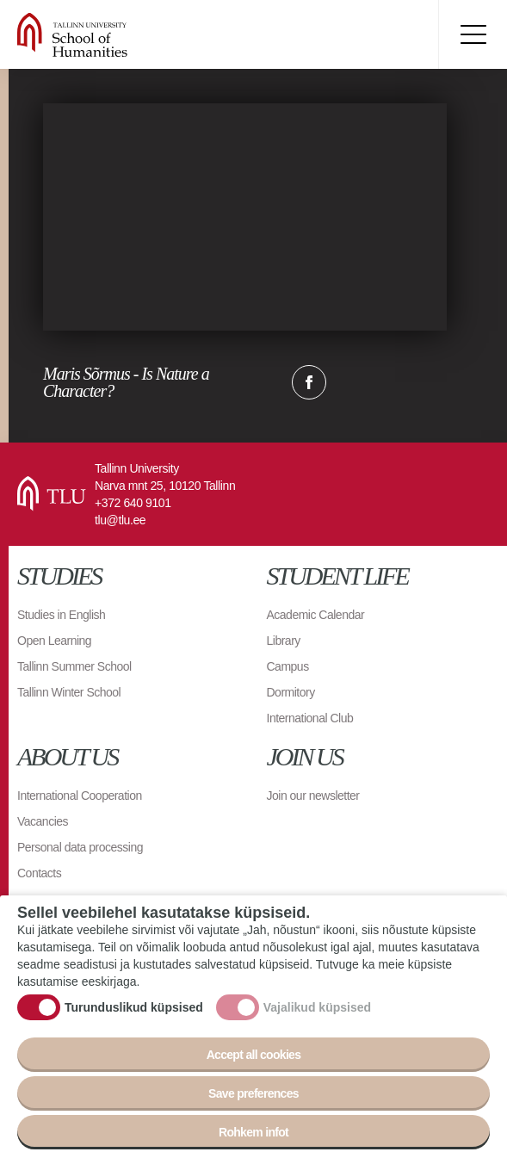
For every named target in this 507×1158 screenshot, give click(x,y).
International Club (310, 718)
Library (283, 640)
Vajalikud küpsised (317, 1007)
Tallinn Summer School (74, 666)
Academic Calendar (316, 615)
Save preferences (253, 1093)
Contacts (39, 873)
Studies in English (61, 615)
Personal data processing (80, 847)
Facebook (309, 382)
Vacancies (42, 821)
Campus (288, 666)
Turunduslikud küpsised (134, 1007)
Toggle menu (472, 34)
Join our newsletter (313, 795)
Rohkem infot (253, 1132)
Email (395, 382)
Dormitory (291, 692)
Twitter (352, 382)
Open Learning (54, 640)
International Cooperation (79, 795)
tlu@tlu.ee (120, 520)
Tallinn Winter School (69, 692)
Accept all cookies (254, 1055)
